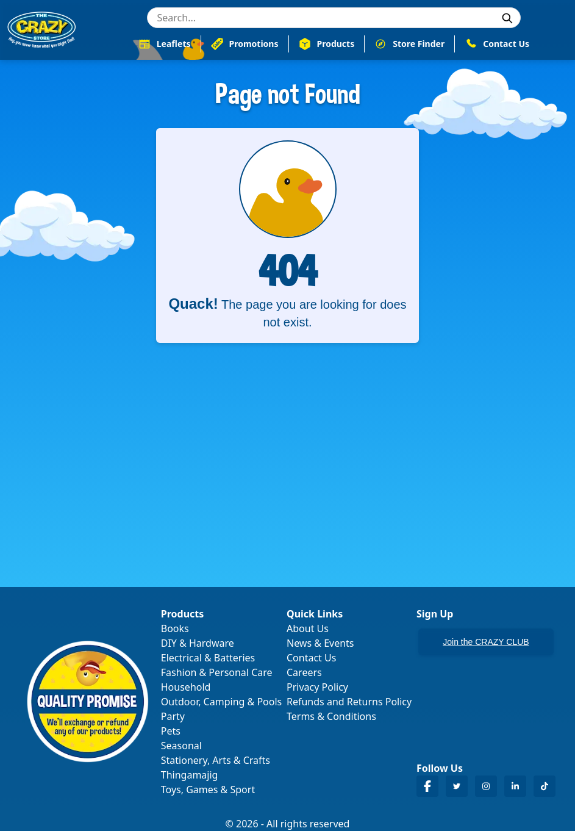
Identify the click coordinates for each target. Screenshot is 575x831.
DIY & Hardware (197, 643)
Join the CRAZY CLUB (486, 642)
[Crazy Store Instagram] (486, 786)
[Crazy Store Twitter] (457, 786)
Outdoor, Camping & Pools (221, 701)
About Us (308, 628)
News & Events (320, 643)
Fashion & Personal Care (217, 672)
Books (175, 628)
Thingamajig (189, 775)
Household (186, 687)
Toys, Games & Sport (208, 789)
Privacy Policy (317, 687)
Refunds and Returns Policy (349, 701)
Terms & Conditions (331, 716)
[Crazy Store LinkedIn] (515, 786)
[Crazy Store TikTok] (544, 786)
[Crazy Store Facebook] (427, 786)
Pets (170, 731)
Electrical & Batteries (208, 657)
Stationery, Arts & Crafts (215, 760)
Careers (304, 672)
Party (173, 716)
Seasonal (181, 745)
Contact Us (311, 657)
